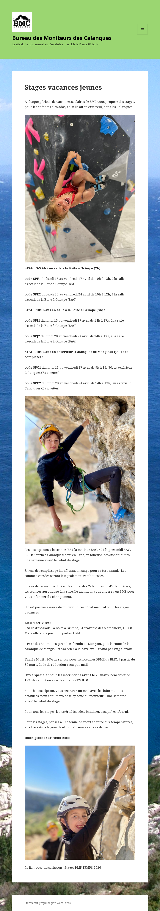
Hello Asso (61, 737)
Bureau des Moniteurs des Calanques (62, 37)
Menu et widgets (142, 34)
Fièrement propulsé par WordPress (48, 903)
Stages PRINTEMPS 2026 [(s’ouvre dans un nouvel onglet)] (82, 867)
